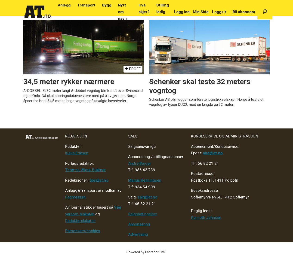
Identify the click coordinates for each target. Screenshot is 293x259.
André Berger (139, 163)
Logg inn (182, 11)
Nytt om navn (122, 12)
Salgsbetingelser (142, 214)
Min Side (201, 11)
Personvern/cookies (82, 231)
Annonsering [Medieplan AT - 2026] (139, 224)
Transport (86, 5)
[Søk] (264, 11)
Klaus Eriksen (76, 153)
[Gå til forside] (38, 12)
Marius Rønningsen (144, 180)
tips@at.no (98, 180)
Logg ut (219, 11)
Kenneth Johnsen (206, 217)
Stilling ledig (162, 8)
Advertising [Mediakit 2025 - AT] (138, 234)
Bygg (106, 5)
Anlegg (64, 5)
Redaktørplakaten (80, 220)
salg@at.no (147, 197)
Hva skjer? (144, 8)
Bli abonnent (244, 11)
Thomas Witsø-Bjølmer (85, 170)
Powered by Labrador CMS (146, 252)
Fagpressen (75, 197)
